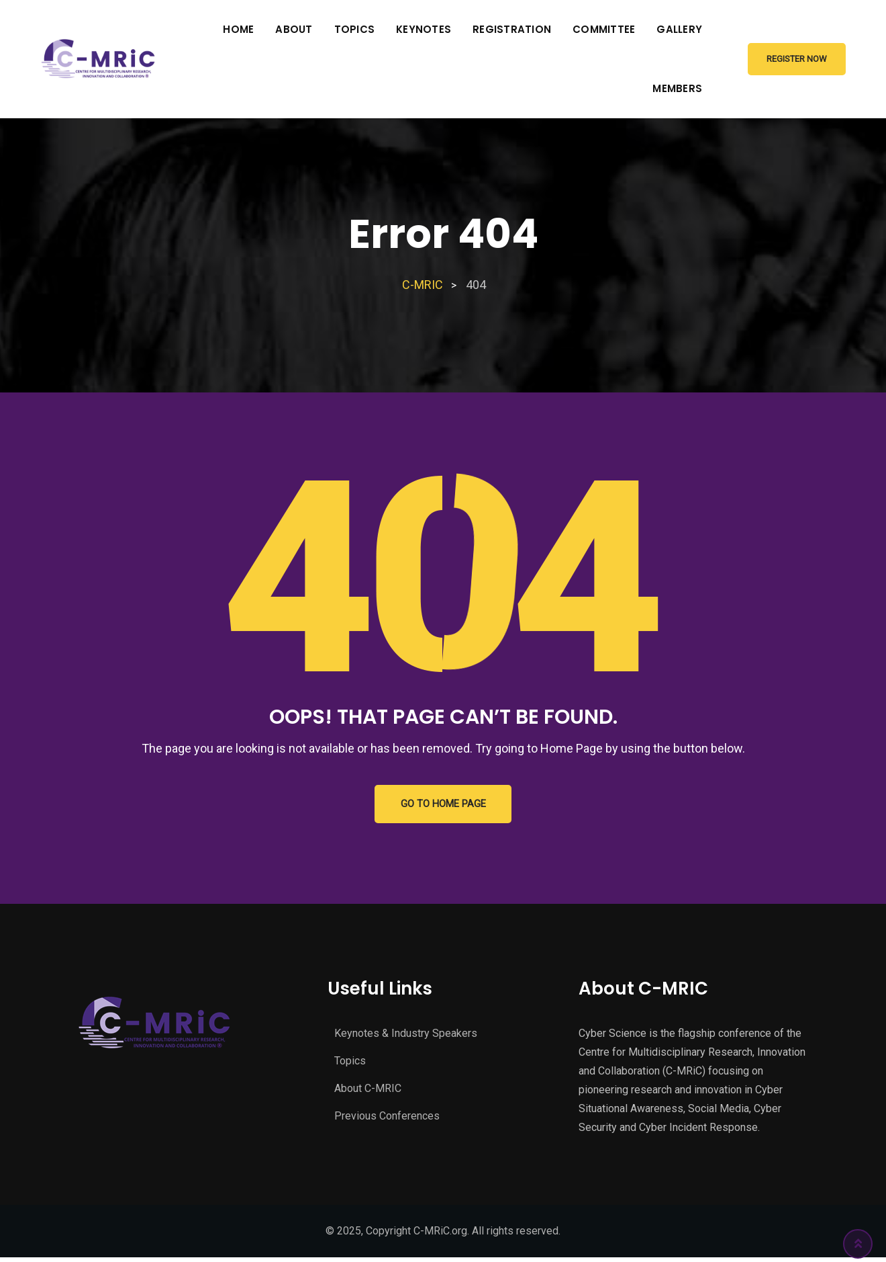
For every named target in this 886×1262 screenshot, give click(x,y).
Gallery (679, 29)
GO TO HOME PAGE (443, 805)
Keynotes (423, 29)
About (293, 29)
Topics (354, 29)
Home (238, 29)
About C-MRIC (367, 1090)
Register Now (797, 59)
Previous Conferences (387, 1117)
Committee (604, 29)
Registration (512, 29)
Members (677, 88)
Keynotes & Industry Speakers (405, 1035)
